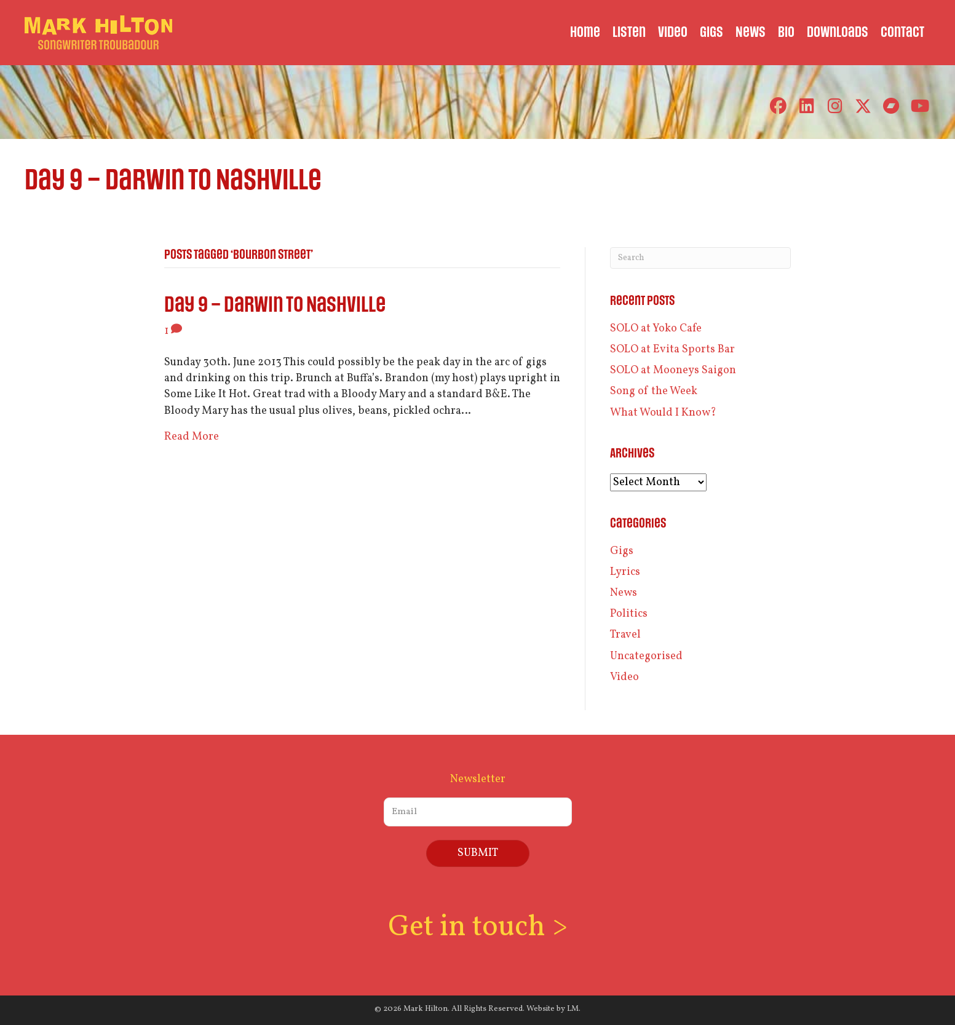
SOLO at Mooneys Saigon (673, 370)
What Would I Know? (663, 413)
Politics (629, 614)
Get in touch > (478, 927)
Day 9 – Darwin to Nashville (275, 305)
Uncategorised (646, 656)
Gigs (621, 551)
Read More (191, 437)
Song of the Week (653, 391)
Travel (625, 635)
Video (624, 677)
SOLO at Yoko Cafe (656, 328)
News (623, 593)
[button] (778, 106)
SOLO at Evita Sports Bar (672, 349)
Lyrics (625, 572)
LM (573, 1009)
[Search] (700, 258)
